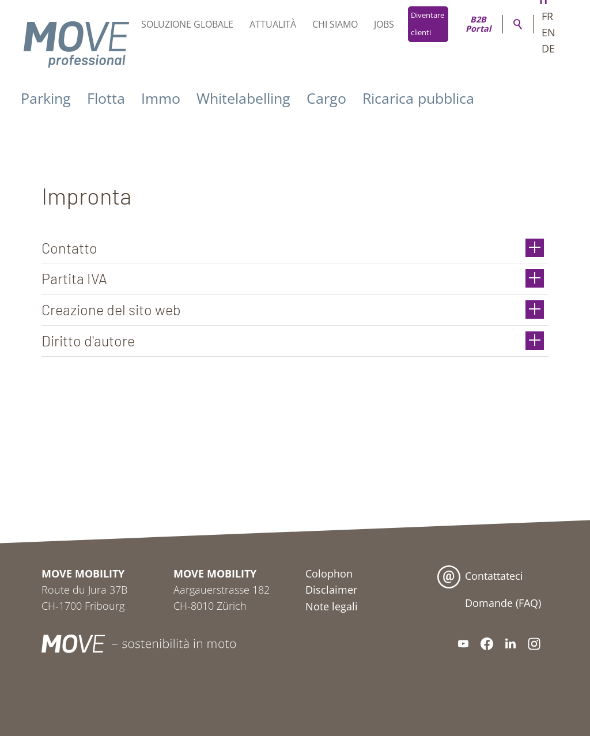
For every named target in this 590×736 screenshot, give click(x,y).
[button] (534, 248)
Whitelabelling (243, 98)
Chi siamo (335, 24)
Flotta (106, 98)
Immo (160, 98)
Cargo (326, 98)
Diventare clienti (427, 23)
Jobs (384, 24)
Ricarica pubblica (418, 98)
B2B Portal (478, 24)
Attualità (272, 24)
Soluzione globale (187, 24)
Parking (46, 98)
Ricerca (518, 24)
